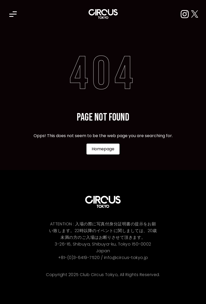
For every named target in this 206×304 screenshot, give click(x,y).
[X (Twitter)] (194, 14)
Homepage (103, 149)
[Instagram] (186, 14)
